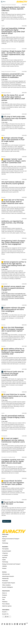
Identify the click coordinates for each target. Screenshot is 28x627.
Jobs (3, 599)
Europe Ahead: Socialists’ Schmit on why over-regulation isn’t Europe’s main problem (12, 482)
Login (6, 616)
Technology (5, 543)
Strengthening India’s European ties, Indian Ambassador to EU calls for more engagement (13, 242)
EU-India (3, 238)
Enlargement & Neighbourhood (8, 457)
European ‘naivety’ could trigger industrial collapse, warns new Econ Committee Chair (13, 160)
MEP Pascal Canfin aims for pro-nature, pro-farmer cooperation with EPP (12, 373)
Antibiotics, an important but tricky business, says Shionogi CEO (12, 222)
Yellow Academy (6, 585)
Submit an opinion (6, 606)
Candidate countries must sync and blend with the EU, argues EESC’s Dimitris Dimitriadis (12, 461)
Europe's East (4, 283)
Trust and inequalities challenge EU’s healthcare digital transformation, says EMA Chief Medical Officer (13, 30)
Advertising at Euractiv (8, 576)
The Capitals (5, 548)
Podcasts (4, 595)
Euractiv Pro (5, 614)
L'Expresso (5, 553)
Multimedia (5, 580)
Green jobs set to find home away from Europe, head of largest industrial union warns (12, 201)
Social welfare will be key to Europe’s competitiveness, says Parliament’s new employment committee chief (12, 351)
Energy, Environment (5, 114)
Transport (3, 305)
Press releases (6, 603)
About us (4, 593)
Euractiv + (4, 611)
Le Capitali (5, 555)
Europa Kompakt (6, 551)
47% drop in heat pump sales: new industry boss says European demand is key (13, 118)
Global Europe (4, 179)
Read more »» (6, 521)
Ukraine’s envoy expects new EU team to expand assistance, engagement (13, 288)
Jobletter (4, 566)
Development (4, 435)
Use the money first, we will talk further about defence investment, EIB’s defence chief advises (13, 97)
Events (4, 597)
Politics (3, 135)
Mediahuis (4, 601)
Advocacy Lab (5, 574)
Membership (5, 578)
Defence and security (6, 92)
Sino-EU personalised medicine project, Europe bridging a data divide (13, 417)
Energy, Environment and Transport (11, 564)
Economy (3, 156)
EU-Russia (3, 391)
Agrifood (4, 536)
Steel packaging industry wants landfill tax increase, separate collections (13, 8)
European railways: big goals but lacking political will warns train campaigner (13, 309)
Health (2, 25)
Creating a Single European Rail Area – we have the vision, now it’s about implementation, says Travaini (13, 53)
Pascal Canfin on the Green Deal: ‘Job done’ (12, 503)
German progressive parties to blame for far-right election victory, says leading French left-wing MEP (13, 264)
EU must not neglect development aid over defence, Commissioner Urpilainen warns (13, 440)
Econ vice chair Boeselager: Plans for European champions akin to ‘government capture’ (12, 329)
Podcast (4, 568)
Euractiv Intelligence (7, 587)
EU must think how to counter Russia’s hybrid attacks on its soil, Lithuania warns (13, 396)
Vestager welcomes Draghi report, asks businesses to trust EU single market (12, 139)
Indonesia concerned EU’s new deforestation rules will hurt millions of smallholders (12, 75)
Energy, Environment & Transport (8, 4)
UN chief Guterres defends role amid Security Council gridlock (12, 182)
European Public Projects (8, 582)
